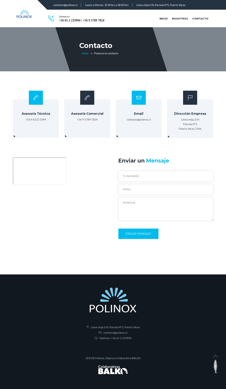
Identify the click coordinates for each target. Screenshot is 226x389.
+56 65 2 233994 (121, 338)
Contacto (200, 18)
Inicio (164, 18)
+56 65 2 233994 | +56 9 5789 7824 (81, 20)
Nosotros (180, 18)
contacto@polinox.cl (65, 5)
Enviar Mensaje (138, 233)
